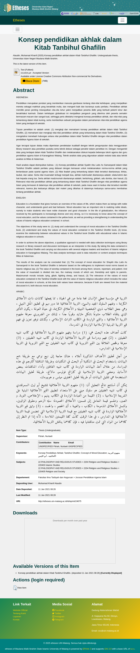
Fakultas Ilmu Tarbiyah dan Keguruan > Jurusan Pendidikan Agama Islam (72, 477)
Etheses (19, 20)
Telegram (58, 619)
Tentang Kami (19, 613)
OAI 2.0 (107, 649)
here (132, 649)
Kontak (16, 619)
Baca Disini (31, 81)
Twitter (56, 613)
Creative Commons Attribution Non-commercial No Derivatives (72, 76)
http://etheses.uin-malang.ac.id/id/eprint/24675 (59, 501)
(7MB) (34, 81)
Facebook (58, 610)
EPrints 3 (87, 649)
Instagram (58, 616)
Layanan (17, 616)
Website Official (20, 610)
